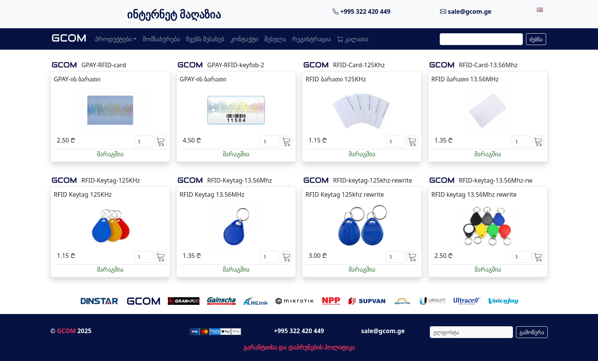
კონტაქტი (244, 39)
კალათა (352, 39)
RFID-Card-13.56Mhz (488, 65)
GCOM (66, 331)
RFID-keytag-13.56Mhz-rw (495, 180)
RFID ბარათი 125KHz (335, 79)
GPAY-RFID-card (103, 65)
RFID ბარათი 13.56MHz (464, 79)
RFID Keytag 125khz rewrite (344, 194)
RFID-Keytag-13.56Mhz (239, 180)
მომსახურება (161, 39)
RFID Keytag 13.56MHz (212, 194)
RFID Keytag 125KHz (83, 194)
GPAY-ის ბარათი (77, 79)
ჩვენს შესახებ (205, 39)
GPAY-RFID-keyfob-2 (235, 65)
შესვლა (275, 39)
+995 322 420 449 (362, 11)
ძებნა (536, 39)
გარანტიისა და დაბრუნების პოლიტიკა (298, 347)
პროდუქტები (113, 39)
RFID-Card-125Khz (359, 65)
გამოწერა (531, 332)
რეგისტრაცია (311, 39)
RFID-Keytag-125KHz (110, 180)
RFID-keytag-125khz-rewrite (372, 180)
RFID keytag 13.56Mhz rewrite (474, 194)
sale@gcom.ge (466, 11)
